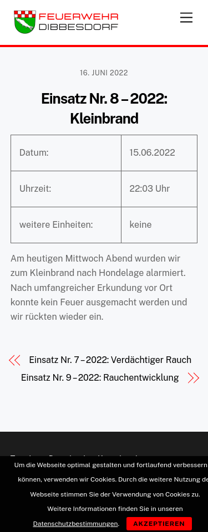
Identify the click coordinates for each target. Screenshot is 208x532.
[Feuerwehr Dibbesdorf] (66, 31)
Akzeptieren (159, 524)
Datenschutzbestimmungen (75, 524)
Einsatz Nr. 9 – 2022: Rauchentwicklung (100, 377)
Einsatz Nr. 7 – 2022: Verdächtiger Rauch (110, 360)
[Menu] (186, 15)
